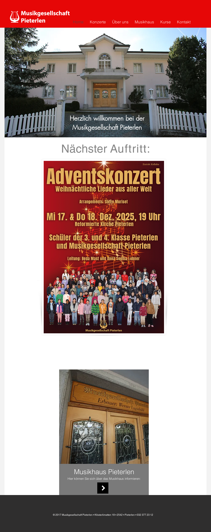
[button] (105, 82)
